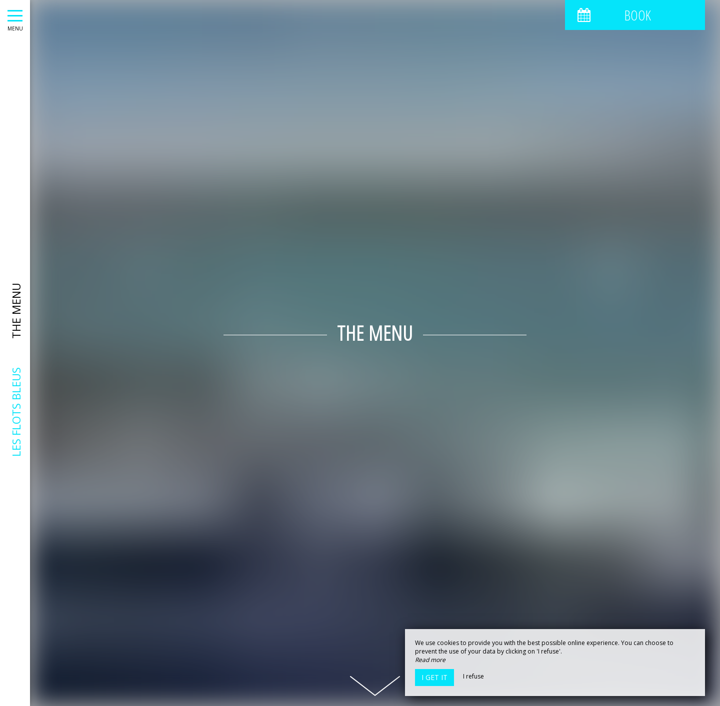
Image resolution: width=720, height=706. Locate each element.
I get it (435, 677)
